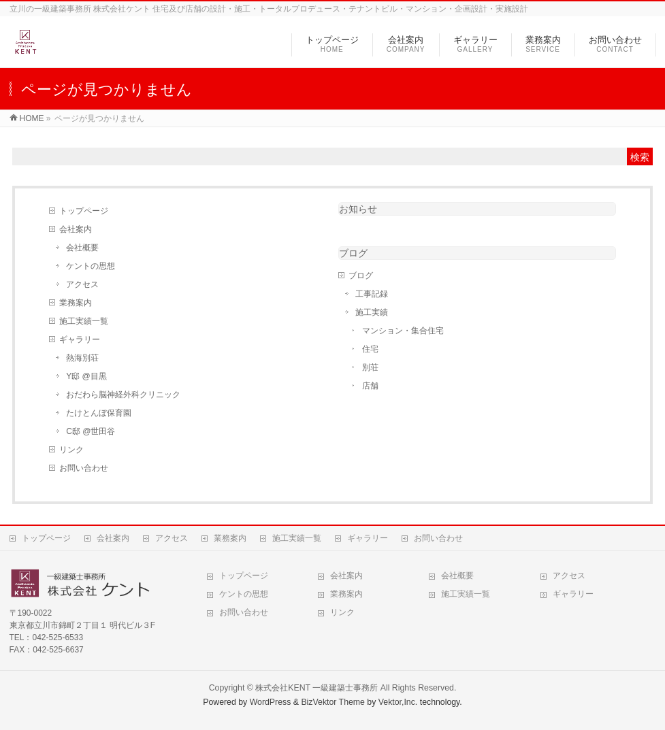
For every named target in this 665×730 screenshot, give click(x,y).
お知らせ (358, 208)
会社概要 (82, 247)
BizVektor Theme (333, 702)
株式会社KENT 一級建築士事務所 (316, 688)
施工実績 (371, 312)
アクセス (82, 284)
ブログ (353, 253)
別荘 (370, 367)
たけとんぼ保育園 (98, 413)
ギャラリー (79, 339)
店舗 (370, 386)
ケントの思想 (90, 266)
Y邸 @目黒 (86, 376)
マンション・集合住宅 (403, 330)
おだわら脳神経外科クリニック (123, 394)
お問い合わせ (83, 468)
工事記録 (371, 294)
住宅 (370, 349)
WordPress (270, 702)
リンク (71, 449)
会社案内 (75, 229)
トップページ (83, 211)
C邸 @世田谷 (90, 431)
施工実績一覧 (83, 321)
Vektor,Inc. (398, 702)
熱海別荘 (82, 358)
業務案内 (75, 303)
